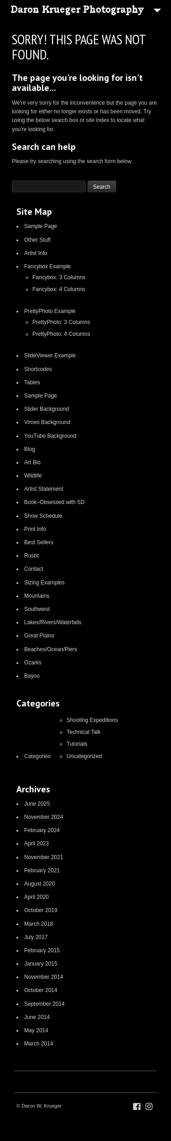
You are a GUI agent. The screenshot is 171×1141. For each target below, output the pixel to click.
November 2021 (43, 857)
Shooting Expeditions (92, 720)
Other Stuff (37, 240)
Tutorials (77, 744)
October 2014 (40, 990)
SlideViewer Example (50, 355)
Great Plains (39, 635)
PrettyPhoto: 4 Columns (61, 334)
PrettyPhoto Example (50, 311)
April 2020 (36, 897)
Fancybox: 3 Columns (58, 277)
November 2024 (43, 817)
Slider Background (46, 409)
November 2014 (43, 977)
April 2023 (36, 843)
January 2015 (40, 964)
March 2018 (38, 924)
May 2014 (36, 1030)
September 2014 (44, 1004)
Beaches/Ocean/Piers (50, 649)
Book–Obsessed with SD (54, 502)
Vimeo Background (47, 422)
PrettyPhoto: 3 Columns (61, 322)
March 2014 (38, 1043)
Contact (33, 569)
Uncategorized (84, 756)
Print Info (35, 529)
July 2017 (35, 937)
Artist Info (35, 253)
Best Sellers (38, 542)
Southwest (37, 609)
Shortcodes (38, 369)
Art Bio (32, 462)
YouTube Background (50, 436)
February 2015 (42, 950)
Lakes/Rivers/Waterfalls (53, 622)
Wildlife (33, 475)
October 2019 (40, 910)
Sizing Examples (44, 582)
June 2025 (37, 804)
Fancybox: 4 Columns (58, 289)
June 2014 (37, 1017)
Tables (32, 382)
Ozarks (32, 662)
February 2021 (42, 870)
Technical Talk (83, 732)
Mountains (36, 596)
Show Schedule (43, 516)
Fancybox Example (47, 266)
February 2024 (42, 830)
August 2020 (39, 884)
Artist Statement (43, 489)
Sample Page (40, 226)
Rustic (31, 555)
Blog (29, 449)
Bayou (32, 676)
